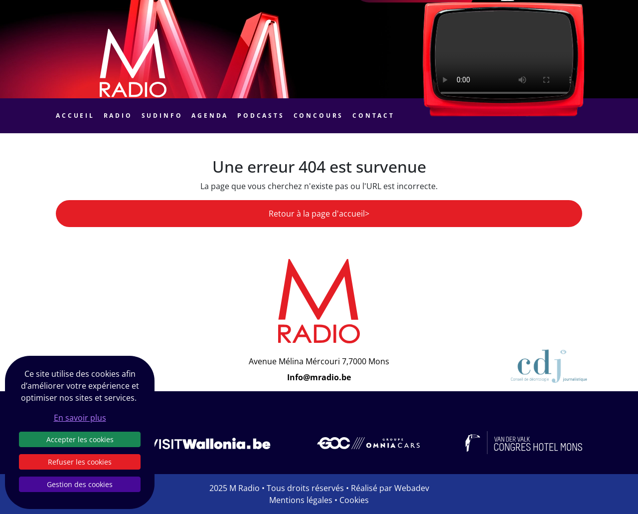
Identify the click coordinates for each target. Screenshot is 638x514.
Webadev (411, 488)
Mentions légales (300, 500)
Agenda (209, 115)
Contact (373, 115)
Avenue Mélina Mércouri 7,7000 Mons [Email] (319, 361)
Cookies (354, 500)
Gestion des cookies (80, 484)
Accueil (75, 115)
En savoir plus (80, 417)
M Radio (244, 488)
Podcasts (261, 115)
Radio (118, 115)
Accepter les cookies (80, 439)
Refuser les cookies (80, 462)
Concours (319, 115)
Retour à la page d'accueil (317, 213)
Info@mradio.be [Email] (319, 377)
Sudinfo (162, 115)
